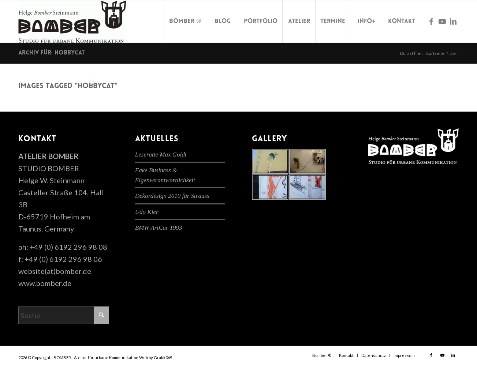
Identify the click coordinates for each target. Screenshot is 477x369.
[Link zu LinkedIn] (453, 21)
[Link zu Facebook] (431, 21)
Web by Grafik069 (155, 357)
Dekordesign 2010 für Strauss (172, 195)
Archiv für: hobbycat (51, 53)
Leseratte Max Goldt (161, 154)
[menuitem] (185, 21)
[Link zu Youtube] (442, 21)
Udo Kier (147, 211)
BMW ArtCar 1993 (158, 227)
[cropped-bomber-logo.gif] (72, 21)
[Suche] (63, 315)
